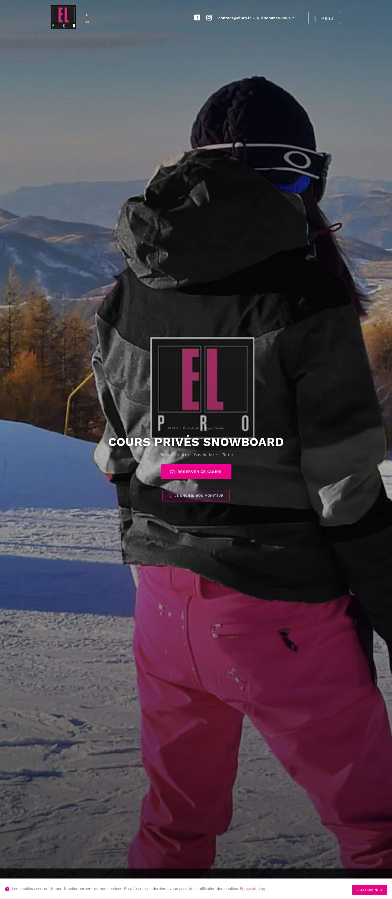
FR (86, 14)
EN (86, 22)
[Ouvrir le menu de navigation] (324, 18)
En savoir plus (252, 888)
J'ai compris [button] (369, 890)
